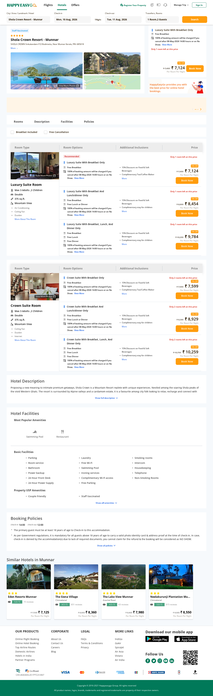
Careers (55, 647)
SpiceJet (119, 647)
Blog (53, 651)
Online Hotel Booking (27, 643)
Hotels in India (23, 655)
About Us (56, 639)
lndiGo (118, 639)
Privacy (85, 647)
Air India (119, 659)
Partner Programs (25, 659)
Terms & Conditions (92, 643)
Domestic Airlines (25, 651)
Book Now (195, 68)
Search (195, 19)
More (14, 48)
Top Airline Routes (25, 647)
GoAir (118, 643)
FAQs (84, 639)
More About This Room (25, 219)
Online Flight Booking (27, 639)
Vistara (119, 655)
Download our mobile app (169, 631)
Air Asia (119, 651)
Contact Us (57, 643)
